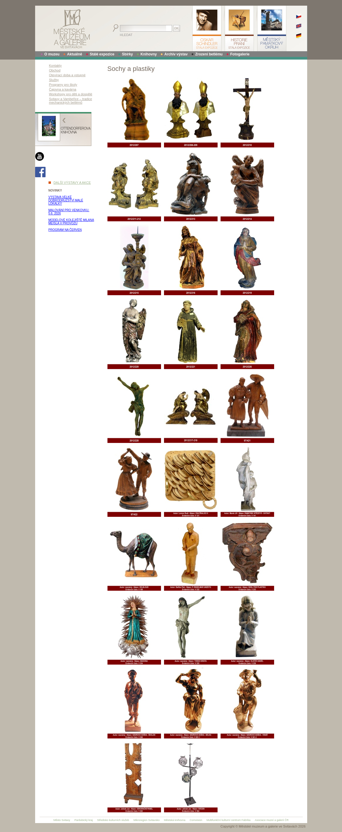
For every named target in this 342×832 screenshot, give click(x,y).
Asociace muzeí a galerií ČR (272, 820)
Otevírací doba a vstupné (67, 75)
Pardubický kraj (83, 820)
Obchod (55, 70)
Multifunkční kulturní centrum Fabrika (229, 820)
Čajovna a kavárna (62, 89)
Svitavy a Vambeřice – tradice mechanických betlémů (70, 100)
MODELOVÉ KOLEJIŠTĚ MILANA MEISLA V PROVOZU (71, 221)
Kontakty (55, 65)
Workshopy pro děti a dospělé (70, 94)
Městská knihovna (174, 820)
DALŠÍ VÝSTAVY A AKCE (72, 182)
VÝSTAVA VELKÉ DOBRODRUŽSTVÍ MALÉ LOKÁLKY (66, 200)
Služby (54, 80)
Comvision (196, 820)
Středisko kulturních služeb (113, 820)
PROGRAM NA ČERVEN (65, 229)
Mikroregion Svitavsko (146, 820)
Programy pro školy (63, 84)
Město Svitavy (62, 820)
